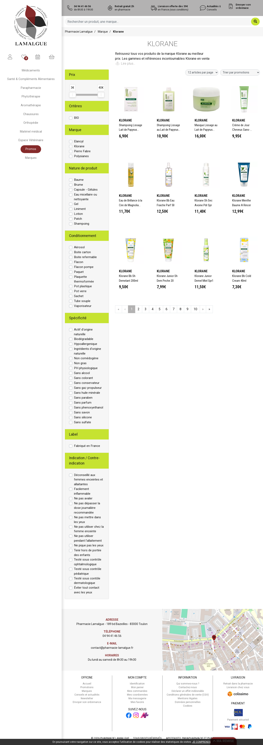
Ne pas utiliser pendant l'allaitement (88, 538)
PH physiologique (86, 368)
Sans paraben (83, 397)
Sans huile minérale (87, 393)
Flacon (78, 262)
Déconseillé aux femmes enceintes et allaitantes (88, 479)
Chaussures (31, 114)
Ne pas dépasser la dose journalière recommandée (87, 508)
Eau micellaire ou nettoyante (85, 197)
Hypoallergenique (85, 344)
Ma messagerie (137, 698)
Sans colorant (83, 378)
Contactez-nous (188, 687)
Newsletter (87, 698)
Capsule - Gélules (86, 189)
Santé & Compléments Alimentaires (31, 79)
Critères (75, 106)
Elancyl (78, 141)
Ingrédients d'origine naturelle (87, 351)
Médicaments (31, 70)
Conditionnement (82, 236)
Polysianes (81, 156)
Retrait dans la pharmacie (238, 683)
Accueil (87, 683)
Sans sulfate (82, 422)
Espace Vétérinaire (30, 140)
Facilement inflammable (82, 491)
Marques (31, 158)
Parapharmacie (31, 88)
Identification (137, 683)
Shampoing (81, 223)
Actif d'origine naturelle (83, 332)
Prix (72, 75)
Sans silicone (83, 417)
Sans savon (82, 412)
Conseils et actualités (86, 694)
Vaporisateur (82, 306)
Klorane (79, 146)
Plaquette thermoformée (84, 279)
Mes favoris (137, 702)
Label (73, 434)
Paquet (79, 272)
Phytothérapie (31, 96)
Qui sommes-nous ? (187, 683)
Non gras (80, 363)
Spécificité (78, 318)
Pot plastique (83, 286)
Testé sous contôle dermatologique (87, 581)
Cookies (187, 705)
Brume (78, 185)
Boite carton (82, 252)
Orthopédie (30, 123)
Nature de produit (83, 168)
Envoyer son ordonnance (87, 702)
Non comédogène (86, 358)
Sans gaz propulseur (88, 388)
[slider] (72, 95)
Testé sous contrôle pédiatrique (87, 571)
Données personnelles (188, 702)
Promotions (86, 687)
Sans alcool (82, 373)
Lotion (78, 214)
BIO (76, 118)
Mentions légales (187, 698)
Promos (30, 149)
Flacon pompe (83, 267)
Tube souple (82, 301)
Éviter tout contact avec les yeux (86, 590)
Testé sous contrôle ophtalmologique (87, 562)
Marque (103, 31)
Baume (79, 180)
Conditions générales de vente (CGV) (188, 694)
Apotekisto (200, 738)
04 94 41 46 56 (112, 635)
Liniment (80, 209)
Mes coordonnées (137, 694)
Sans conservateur (86, 383)
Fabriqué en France (87, 446)
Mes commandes (137, 691)
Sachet (78, 296)
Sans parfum (82, 402)
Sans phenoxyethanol (88, 407)
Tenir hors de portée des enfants (87, 552)
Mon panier (137, 687)
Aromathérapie (31, 105)
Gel (76, 204)
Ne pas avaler (83, 498)
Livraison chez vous (238, 687)
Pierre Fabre (82, 151)
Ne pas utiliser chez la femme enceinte (89, 529)
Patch (78, 219)
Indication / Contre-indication (84, 460)
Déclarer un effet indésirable (188, 691)
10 (195, 309)
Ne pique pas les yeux (89, 545)
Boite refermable (85, 257)
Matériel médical (31, 131)
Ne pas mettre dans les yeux (87, 519)
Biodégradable (83, 339)
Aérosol (79, 247)
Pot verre (80, 291)
